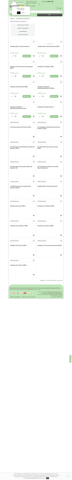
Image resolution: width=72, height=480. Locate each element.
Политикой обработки (30, 478)
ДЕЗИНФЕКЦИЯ (23, 31)
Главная (12, 19)
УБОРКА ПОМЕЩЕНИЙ (23, 28)
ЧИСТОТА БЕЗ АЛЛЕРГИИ (23, 19)
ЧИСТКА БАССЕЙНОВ (23, 35)
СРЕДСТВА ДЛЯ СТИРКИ (22, 25)
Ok (47, 478)
